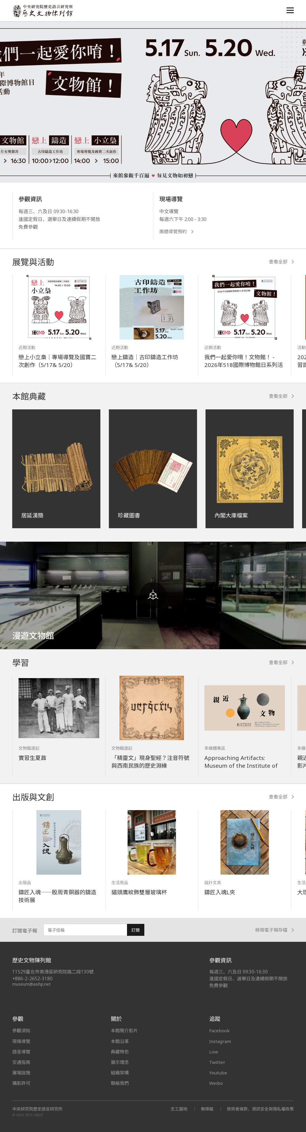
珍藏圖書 (129, 515)
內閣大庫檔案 (231, 515)
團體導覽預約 (176, 231)
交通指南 (21, 1062)
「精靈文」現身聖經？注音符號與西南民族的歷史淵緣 (150, 761)
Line (213, 1052)
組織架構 (120, 1073)
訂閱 (135, 930)
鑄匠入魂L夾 (219, 892)
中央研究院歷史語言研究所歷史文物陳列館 (42, 10)
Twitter (217, 1062)
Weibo (216, 1083)
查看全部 (281, 261)
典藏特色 (120, 1052)
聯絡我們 (120, 1083)
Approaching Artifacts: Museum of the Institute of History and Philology (241, 765)
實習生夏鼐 (32, 757)
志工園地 (179, 1109)
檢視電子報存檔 (274, 930)
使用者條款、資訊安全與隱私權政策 (260, 1109)
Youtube (218, 1073)
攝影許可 (21, 1083)
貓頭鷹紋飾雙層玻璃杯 (139, 892)
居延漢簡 (32, 515)
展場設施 (21, 1073)
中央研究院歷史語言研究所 (37, 1109)
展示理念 (120, 1062)
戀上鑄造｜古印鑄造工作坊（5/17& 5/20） (144, 360)
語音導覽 (21, 1052)
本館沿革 (120, 1041)
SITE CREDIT (34, 1115)
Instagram (220, 1041)
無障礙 (207, 1109)
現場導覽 (21, 1041)
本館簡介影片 (124, 1030)
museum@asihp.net (31, 984)
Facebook (219, 1030)
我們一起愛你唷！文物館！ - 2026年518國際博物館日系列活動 (243, 364)
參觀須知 (21, 1030)
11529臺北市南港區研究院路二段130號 (53, 972)
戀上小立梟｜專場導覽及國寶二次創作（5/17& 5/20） (58, 360)
